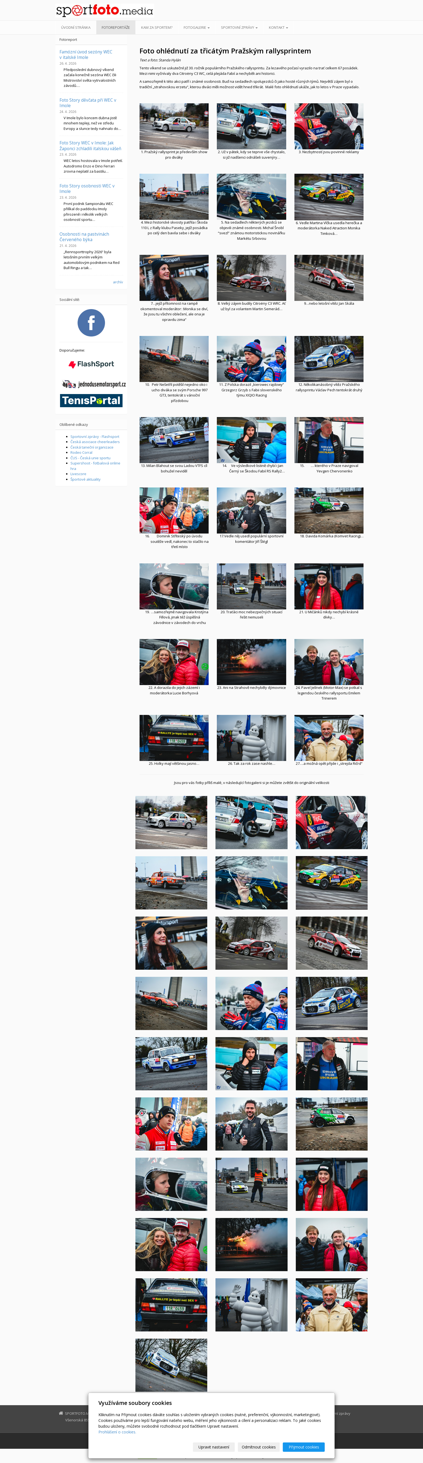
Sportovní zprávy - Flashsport (94, 436)
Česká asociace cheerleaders (95, 441)
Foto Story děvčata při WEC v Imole (87, 103)
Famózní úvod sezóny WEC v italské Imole (85, 54)
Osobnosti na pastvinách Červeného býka (84, 237)
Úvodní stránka (75, 27)
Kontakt (278, 27)
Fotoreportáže (116, 27)
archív (118, 282)
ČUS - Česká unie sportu (90, 457)
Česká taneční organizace (91, 447)
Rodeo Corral (81, 452)
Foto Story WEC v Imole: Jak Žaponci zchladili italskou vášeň (90, 145)
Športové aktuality (85, 479)
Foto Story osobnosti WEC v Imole (87, 188)
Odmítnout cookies (259, 1447)
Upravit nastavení (213, 1447)
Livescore (78, 473)
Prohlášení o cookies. (117, 1432)
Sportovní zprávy (239, 27)
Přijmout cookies (304, 1447)
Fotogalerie (197, 27)
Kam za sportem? (156, 27)
